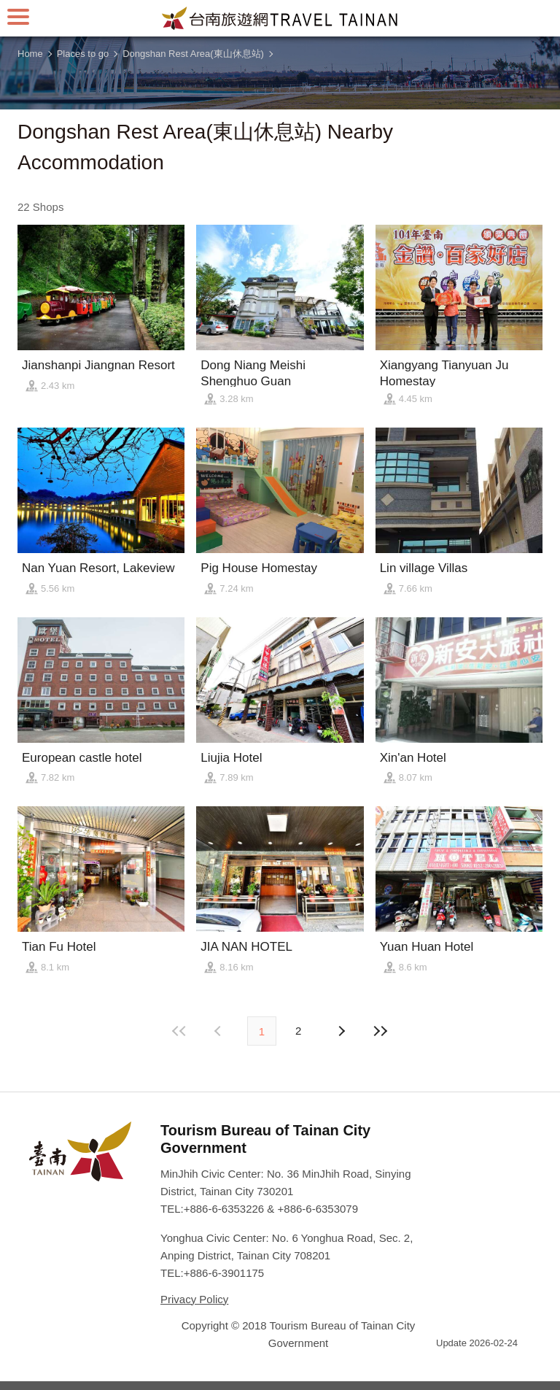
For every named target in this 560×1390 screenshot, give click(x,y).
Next (219, 1031)
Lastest (379, 1031)
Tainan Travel (280, 18)
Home (30, 53)
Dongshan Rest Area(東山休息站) (193, 53)
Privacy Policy (194, 1299)
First (180, 1031)
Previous (340, 1031)
